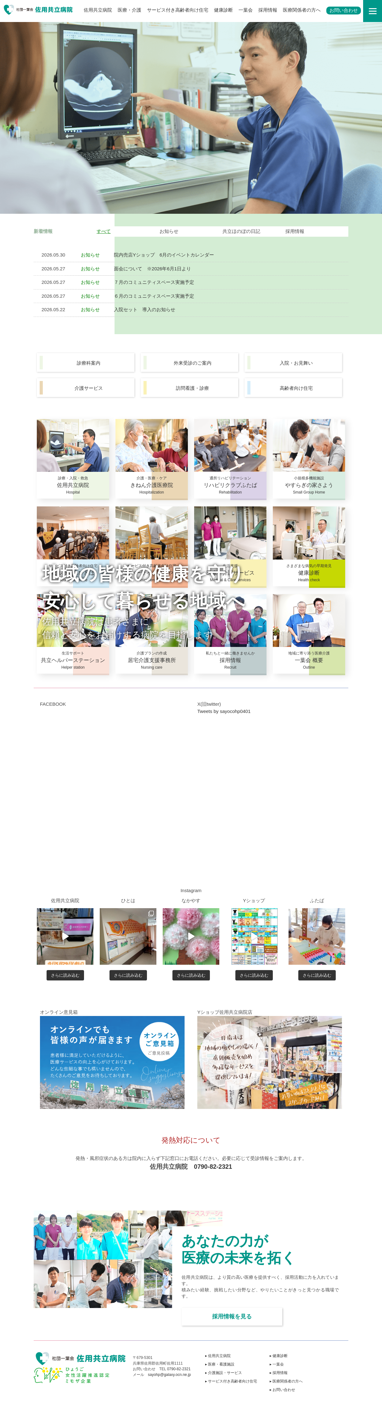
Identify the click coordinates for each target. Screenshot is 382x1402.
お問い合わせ (343, 10)
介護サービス (89, 388)
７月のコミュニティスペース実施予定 (154, 282)
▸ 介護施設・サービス (223, 1373)
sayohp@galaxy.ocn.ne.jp (169, 1374)
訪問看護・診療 (192, 388)
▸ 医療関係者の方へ (286, 1381)
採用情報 (267, 10)
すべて (104, 231)
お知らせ (169, 231)
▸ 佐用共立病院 (218, 1356)
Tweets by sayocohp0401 (223, 711)
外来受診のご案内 (192, 363)
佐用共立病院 (98, 10)
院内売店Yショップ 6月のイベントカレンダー (164, 254)
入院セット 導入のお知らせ (144, 309)
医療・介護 (129, 10)
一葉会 (246, 10)
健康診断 (223, 10)
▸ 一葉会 (277, 1364)
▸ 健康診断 (279, 1356)
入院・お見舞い (296, 363)
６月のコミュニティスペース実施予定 (154, 296)
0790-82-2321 (213, 1166)
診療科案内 (88, 363)
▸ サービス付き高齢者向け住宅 (231, 1381)
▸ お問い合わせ (282, 1390)
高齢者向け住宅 (296, 388)
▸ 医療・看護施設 (219, 1364)
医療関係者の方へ (302, 10)
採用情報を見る (232, 1316)
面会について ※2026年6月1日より (152, 268)
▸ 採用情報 (279, 1373)
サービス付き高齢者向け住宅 (177, 10)
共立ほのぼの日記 (241, 231)
